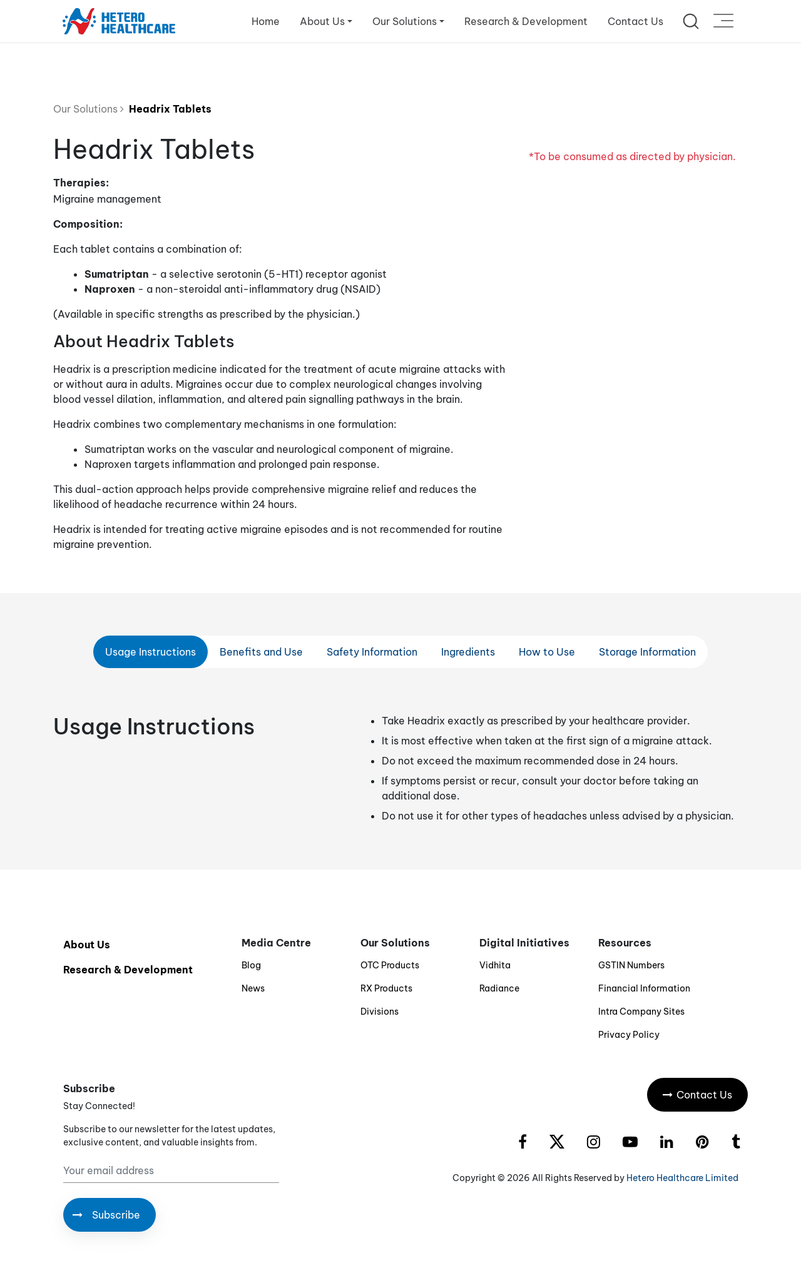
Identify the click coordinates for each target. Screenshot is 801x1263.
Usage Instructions (150, 652)
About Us (86, 944)
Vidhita (495, 965)
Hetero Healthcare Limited (682, 1178)
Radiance (499, 988)
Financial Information (644, 988)
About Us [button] (322, 21)
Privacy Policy (629, 1034)
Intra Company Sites (641, 1011)
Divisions (379, 1011)
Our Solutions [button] (404, 21)
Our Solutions (88, 109)
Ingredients (468, 652)
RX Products (386, 988)
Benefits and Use (261, 652)
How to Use (547, 652)
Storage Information (647, 652)
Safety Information (372, 652)
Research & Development (526, 21)
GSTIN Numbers (631, 965)
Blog (251, 965)
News (253, 988)
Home (266, 21)
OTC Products (389, 965)
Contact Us (635, 21)
